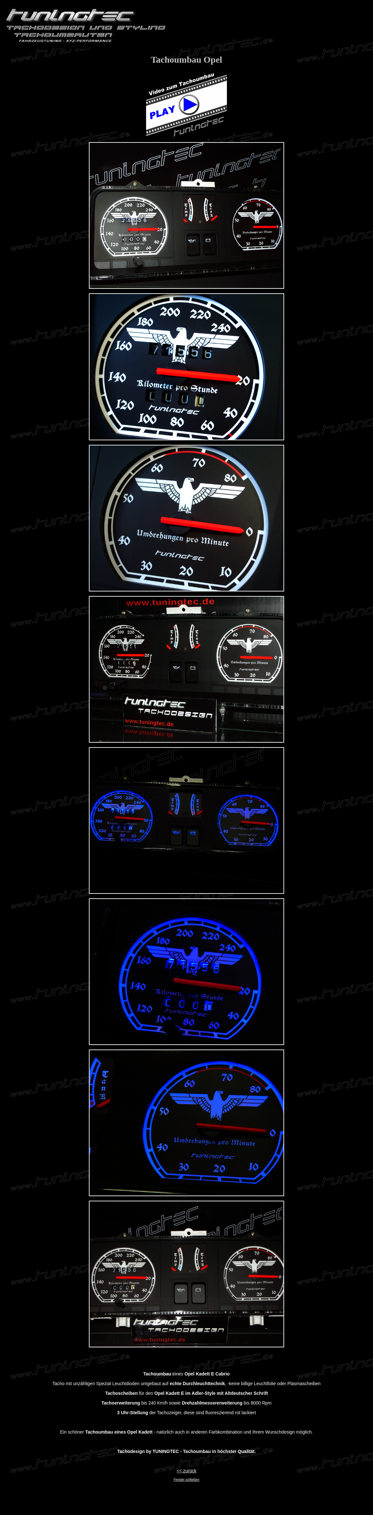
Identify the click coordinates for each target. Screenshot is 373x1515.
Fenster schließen (186, 1479)
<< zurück (186, 1470)
